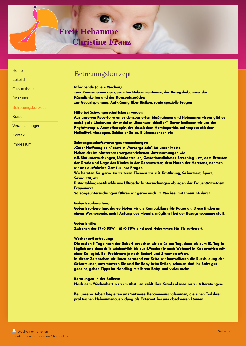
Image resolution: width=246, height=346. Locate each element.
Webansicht (226, 331)
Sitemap (42, 332)
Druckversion (23, 332)
